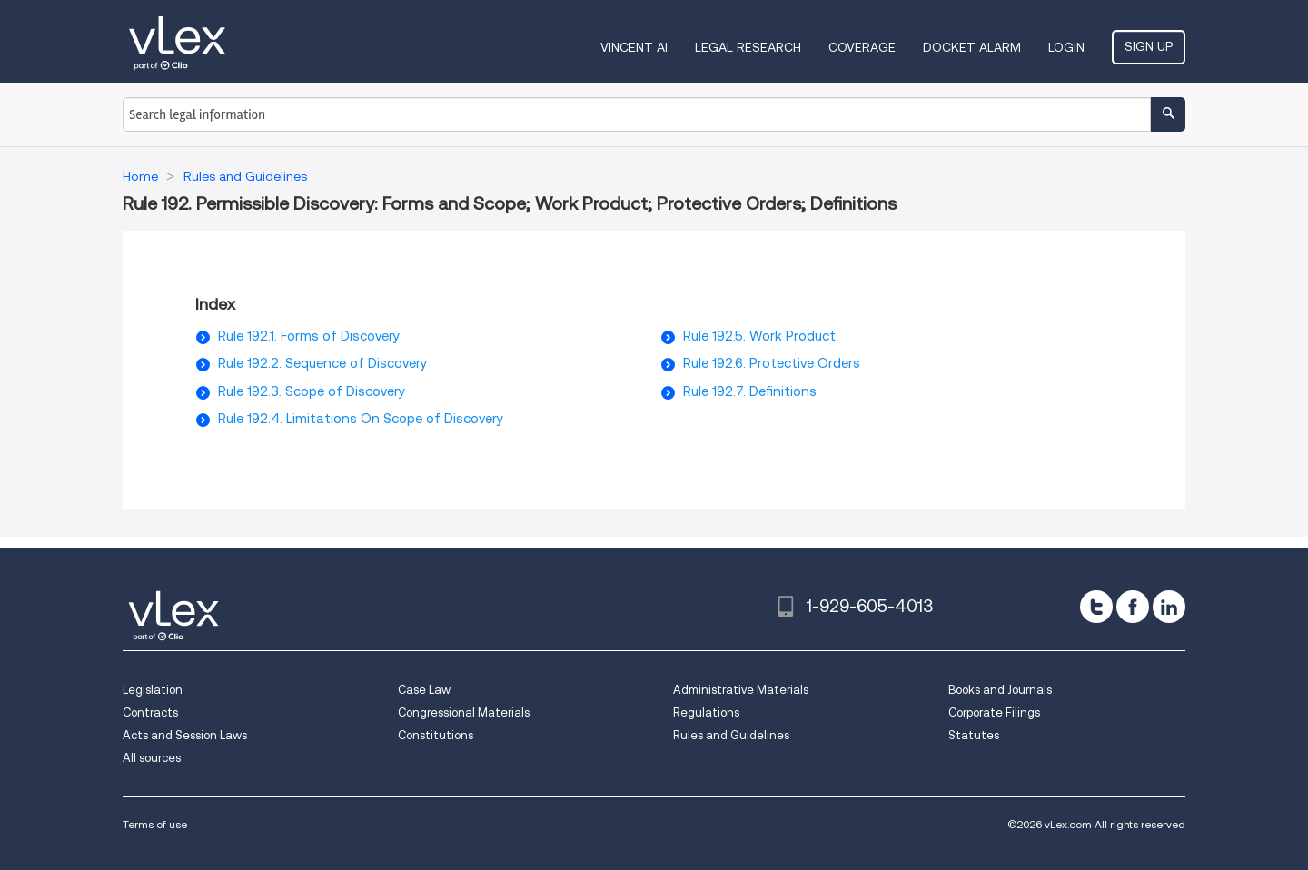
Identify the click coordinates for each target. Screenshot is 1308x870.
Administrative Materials (740, 690)
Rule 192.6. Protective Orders (771, 363)
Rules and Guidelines (731, 735)
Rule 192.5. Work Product (759, 336)
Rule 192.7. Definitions (750, 391)
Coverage (862, 47)
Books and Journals (1000, 690)
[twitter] (1096, 606)
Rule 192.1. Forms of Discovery (309, 336)
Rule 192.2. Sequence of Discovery (322, 363)
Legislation (153, 690)
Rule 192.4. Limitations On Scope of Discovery (360, 418)
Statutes (973, 735)
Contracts (150, 712)
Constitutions (435, 735)
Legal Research (748, 47)
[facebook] (1132, 606)
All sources (152, 758)
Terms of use (155, 824)
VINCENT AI (634, 47)
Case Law (424, 690)
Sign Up (1149, 46)
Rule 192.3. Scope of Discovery (311, 391)
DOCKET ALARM (972, 47)
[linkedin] (1169, 606)
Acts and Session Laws (185, 735)
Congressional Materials (464, 712)
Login (1066, 47)
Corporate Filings (994, 712)
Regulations (706, 712)
